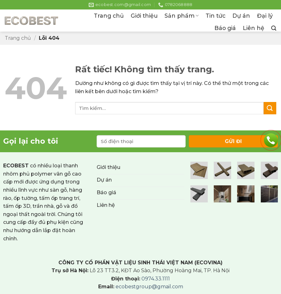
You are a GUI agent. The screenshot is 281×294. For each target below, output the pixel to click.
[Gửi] (270, 108)
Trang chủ (109, 15)
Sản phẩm (181, 15)
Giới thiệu (144, 15)
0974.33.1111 (155, 279)
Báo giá (225, 28)
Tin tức (215, 15)
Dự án (241, 15)
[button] (273, 28)
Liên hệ (253, 28)
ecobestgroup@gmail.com (149, 287)
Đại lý (265, 15)
